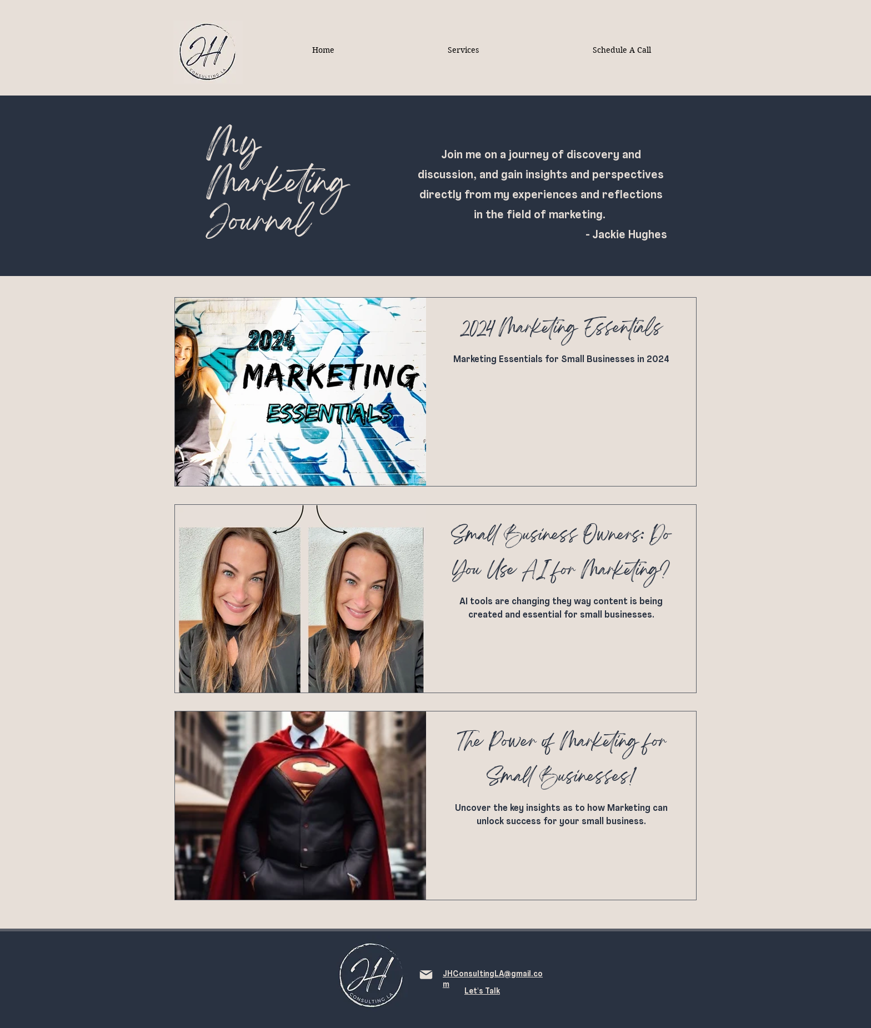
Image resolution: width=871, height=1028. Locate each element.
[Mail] (426, 974)
